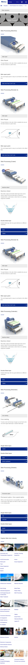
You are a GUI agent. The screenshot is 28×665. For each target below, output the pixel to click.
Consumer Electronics (5, 615)
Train (1, 564)
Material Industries (18, 583)
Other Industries (5, 10)
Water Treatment (4, 596)
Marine (2, 570)
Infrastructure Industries (5, 583)
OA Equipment (3, 622)
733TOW (4, 519)
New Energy (3, 588)
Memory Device (4, 646)
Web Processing (18, 592)
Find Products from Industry (16, 5)
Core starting (5, 415)
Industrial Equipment (5, 590)
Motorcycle (2, 561)
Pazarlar (6, 5)
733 (3, 516)
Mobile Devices (3, 620)
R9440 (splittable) (6, 461)
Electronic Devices (4, 637)
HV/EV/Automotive (4, 559)
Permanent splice (6, 493)
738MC (4, 233)
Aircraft (2, 568)
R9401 (3, 528)
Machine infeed (5, 187)
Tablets (16, 614)
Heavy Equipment (4, 566)
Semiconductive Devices (6, 644)
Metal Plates (17, 588)
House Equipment (18, 561)
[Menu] (26, 2)
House (15, 559)
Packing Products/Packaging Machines (5, 661)
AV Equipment (3, 617)
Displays (16, 609)
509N (3, 229)
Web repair (4, 56)
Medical (16, 637)
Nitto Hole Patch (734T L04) (8, 83)
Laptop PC (16, 621)
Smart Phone (17, 616)
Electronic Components (5, 642)
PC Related (3, 624)
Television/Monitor (18, 619)
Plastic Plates (17, 590)
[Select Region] (22, 2)
